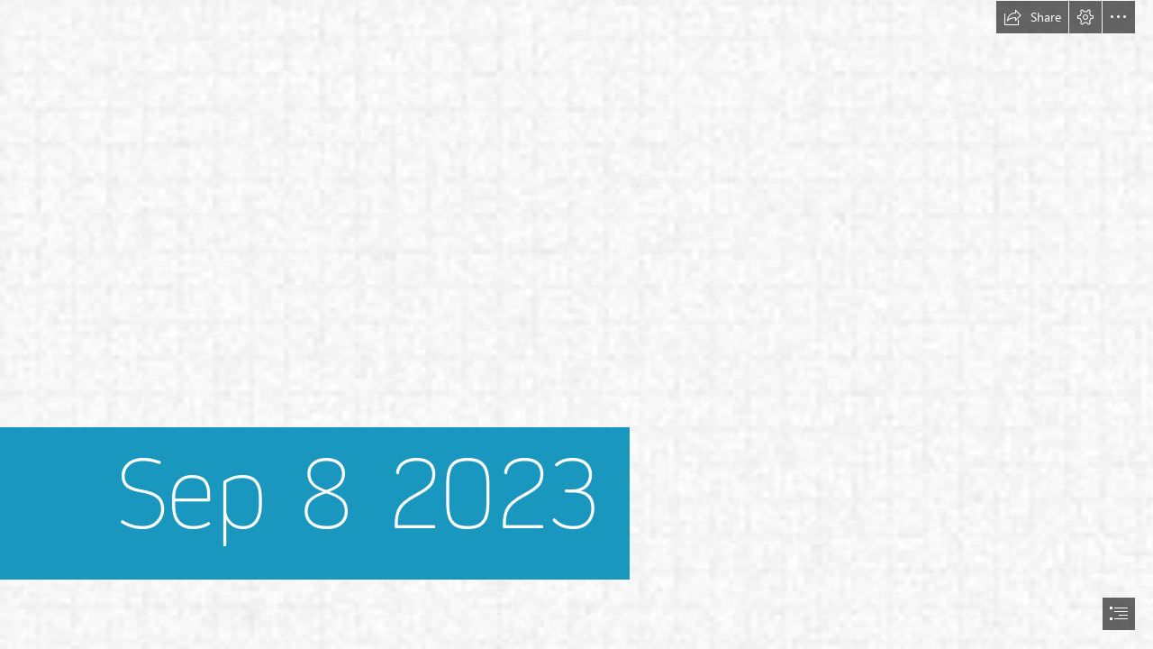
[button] (1032, 17)
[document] (576, 324)
